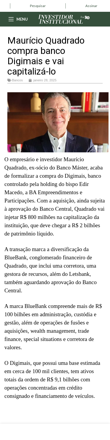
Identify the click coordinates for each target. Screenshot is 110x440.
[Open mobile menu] (18, 19)
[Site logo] (64, 18)
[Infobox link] (38, 6)
